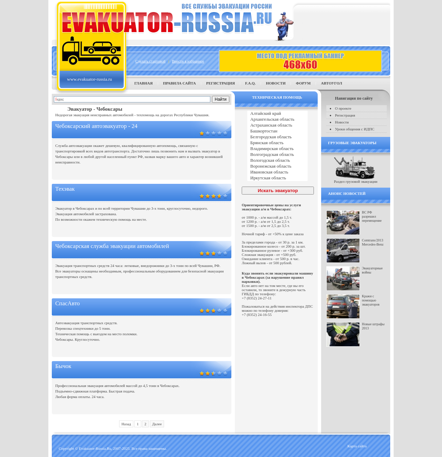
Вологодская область (277, 160)
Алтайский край (277, 114)
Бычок (63, 366)
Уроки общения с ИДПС (354, 129)
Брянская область (277, 143)
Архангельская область (277, 119)
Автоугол (331, 83)
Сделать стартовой (150, 61)
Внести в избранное (188, 61)
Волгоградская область (277, 155)
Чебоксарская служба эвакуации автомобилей (112, 246)
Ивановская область (277, 172)
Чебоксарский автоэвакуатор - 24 (96, 126)
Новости (276, 83)
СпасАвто (67, 303)
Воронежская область (277, 166)
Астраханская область (277, 125)
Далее (157, 424)
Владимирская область (277, 149)
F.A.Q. (250, 83)
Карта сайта (357, 446)
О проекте (343, 108)
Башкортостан (277, 131)
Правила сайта (179, 83)
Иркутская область (277, 178)
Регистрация (220, 83)
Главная (143, 83)
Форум (303, 83)
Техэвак (65, 189)
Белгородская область (277, 137)
